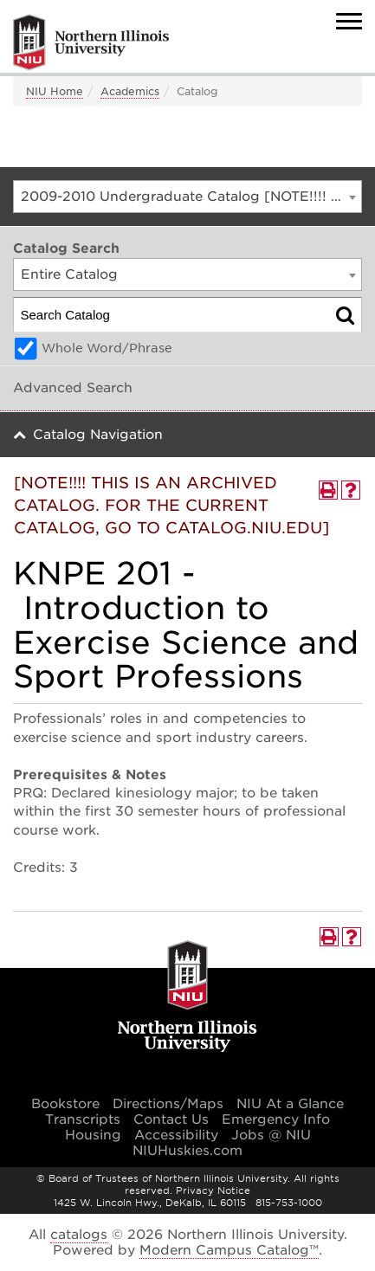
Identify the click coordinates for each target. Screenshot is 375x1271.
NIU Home (54, 91)
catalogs (78, 1234)
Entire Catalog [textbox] (69, 274)
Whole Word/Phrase (107, 348)
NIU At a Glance (290, 1104)
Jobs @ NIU (271, 1135)
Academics (129, 91)
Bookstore (65, 1104)
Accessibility (176, 1135)
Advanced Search (73, 388)
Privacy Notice (213, 1190)
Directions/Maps (168, 1104)
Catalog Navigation (98, 434)
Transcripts (82, 1119)
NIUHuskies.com (187, 1150)
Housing (93, 1135)
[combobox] (187, 196)
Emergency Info (276, 1119)
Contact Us (171, 1119)
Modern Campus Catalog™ (229, 1250)
